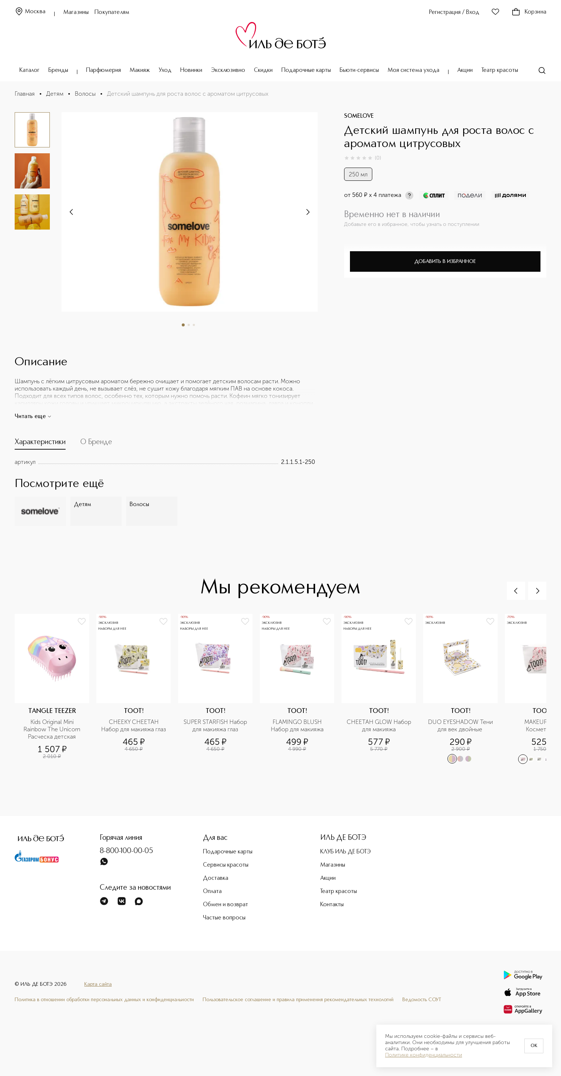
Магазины (76, 12)
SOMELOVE (359, 116)
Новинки (191, 70)
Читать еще (33, 417)
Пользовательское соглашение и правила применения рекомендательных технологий (298, 999)
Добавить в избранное (445, 261)
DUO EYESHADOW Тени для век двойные (460, 725)
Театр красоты (499, 70)
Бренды (58, 70)
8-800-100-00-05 (126, 851)
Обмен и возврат (225, 905)
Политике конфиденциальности (423, 1055)
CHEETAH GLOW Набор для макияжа (379, 725)
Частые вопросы (224, 918)
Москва (30, 12)
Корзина (529, 12)
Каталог (29, 70)
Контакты (332, 905)
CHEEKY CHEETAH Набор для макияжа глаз (133, 725)
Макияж (140, 70)
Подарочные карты (306, 70)
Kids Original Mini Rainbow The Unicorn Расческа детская (52, 729)
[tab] (40, 444)
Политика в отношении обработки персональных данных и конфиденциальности (104, 999)
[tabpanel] (165, 462)
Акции (465, 70)
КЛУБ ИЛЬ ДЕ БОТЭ (345, 852)
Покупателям (112, 12)
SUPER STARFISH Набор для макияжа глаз (216, 725)
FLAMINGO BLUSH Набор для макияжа (297, 725)
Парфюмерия (103, 70)
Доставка (215, 878)
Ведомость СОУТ (421, 999)
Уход (165, 70)
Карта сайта (98, 984)
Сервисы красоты (225, 865)
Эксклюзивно (228, 70)
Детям (54, 93)
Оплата (212, 891)
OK (534, 1046)
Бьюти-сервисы (359, 70)
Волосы (85, 93)
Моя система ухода (413, 70)
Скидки (263, 70)
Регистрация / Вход (454, 12)
